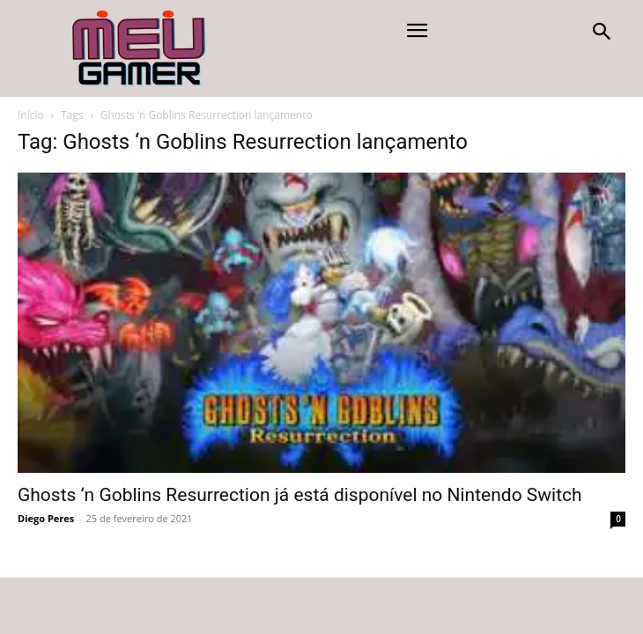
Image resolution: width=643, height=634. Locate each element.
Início (31, 114)
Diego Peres (46, 518)
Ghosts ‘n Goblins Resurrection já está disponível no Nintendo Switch (300, 494)
